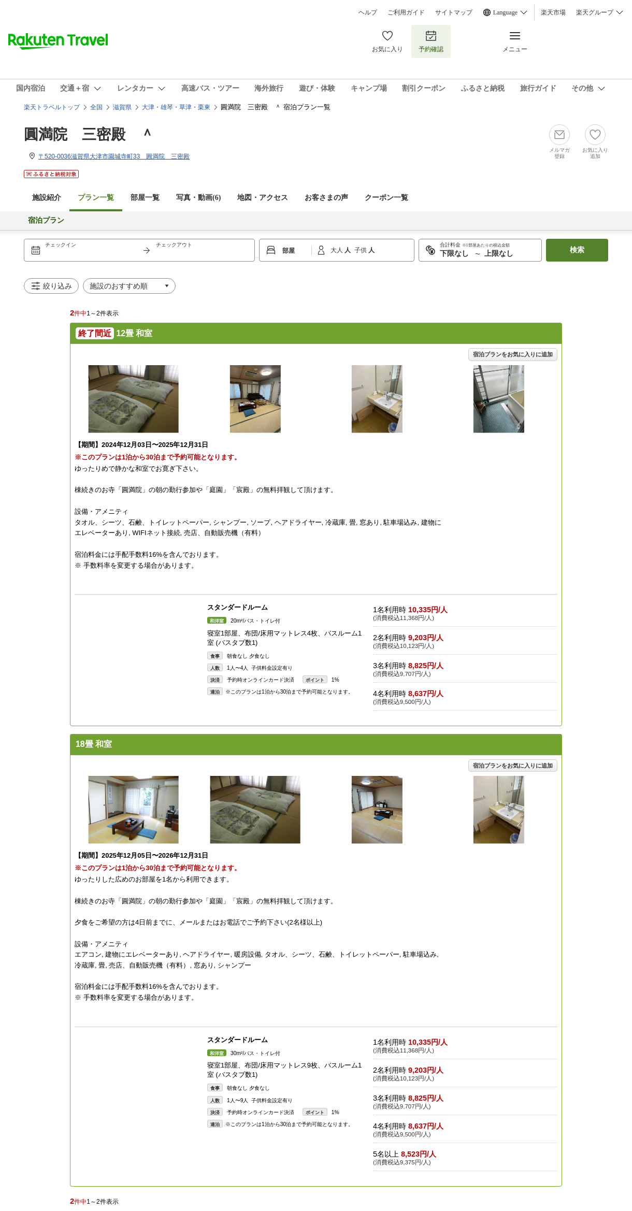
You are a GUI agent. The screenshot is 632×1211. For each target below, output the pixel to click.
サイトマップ (453, 12)
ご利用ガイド (406, 12)
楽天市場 (553, 12)
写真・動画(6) (198, 197)
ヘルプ (367, 12)
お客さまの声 (326, 197)
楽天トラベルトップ (52, 107)
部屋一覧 (145, 197)
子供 (361, 250)
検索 (577, 250)
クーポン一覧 (386, 197)
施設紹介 (46, 197)
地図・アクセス (262, 197)
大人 (337, 250)
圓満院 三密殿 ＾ (89, 134)
